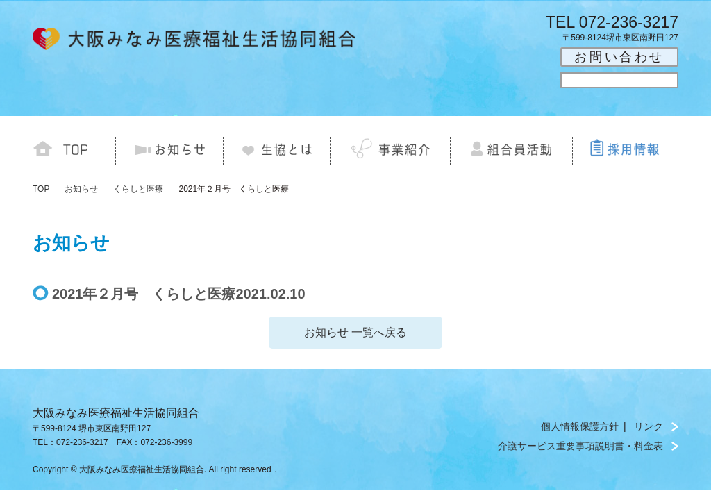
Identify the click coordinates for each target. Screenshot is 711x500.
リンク (648, 426)
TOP (41, 189)
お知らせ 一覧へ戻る (355, 332)
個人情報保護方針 (580, 426)
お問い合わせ (619, 57)
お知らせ (81, 189)
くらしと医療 (138, 189)
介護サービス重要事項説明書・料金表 (580, 445)
